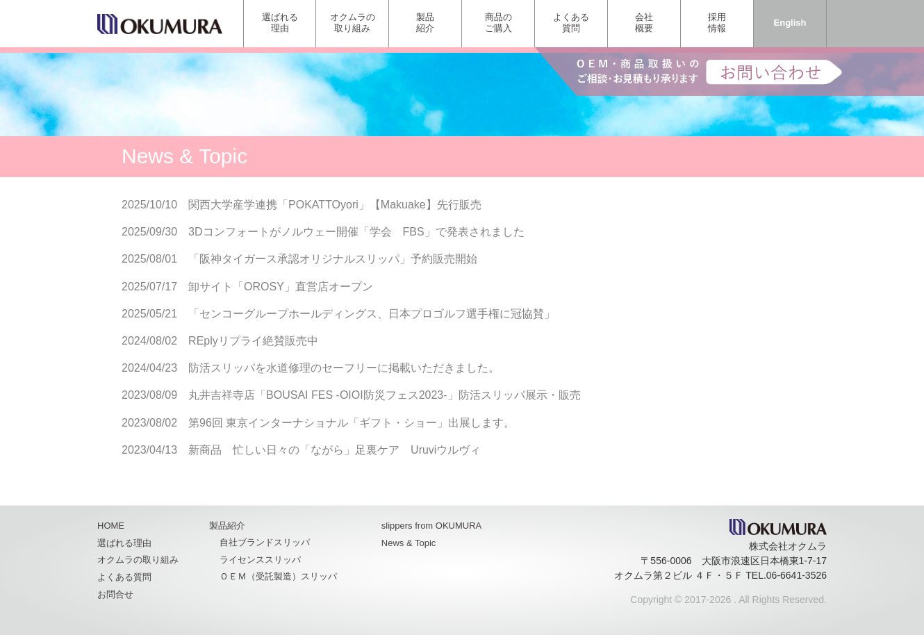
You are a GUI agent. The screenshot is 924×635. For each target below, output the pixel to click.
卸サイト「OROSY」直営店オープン (280, 286)
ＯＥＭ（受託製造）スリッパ (278, 576)
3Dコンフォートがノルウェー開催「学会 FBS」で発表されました (356, 232)
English (790, 22)
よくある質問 (571, 22)
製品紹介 (425, 22)
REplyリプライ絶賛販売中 (253, 341)
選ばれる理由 (280, 22)
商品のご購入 (498, 22)
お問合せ (115, 594)
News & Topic (408, 543)
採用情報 (717, 22)
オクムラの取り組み (352, 22)
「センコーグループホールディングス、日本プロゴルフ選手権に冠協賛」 (371, 314)
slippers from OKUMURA (431, 525)
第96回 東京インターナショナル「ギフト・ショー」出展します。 (351, 423)
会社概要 (644, 22)
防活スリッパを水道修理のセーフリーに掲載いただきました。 (344, 368)
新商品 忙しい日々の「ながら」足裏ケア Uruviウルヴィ (334, 450)
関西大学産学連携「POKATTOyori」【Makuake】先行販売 (334, 205)
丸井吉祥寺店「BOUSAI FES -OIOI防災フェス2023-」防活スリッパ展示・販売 (384, 395)
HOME (110, 525)
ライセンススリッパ (260, 559)
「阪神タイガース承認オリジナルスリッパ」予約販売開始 (332, 259)
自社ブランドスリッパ (265, 542)
